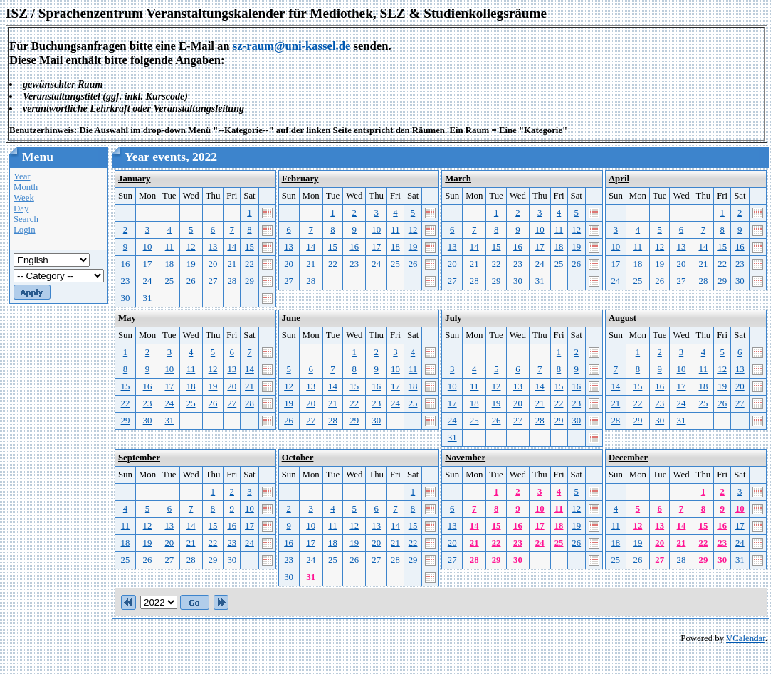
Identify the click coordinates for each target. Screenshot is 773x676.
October (298, 458)
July (453, 318)
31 (147, 298)
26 (191, 281)
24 (147, 281)
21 (231, 264)
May (127, 318)
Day (21, 208)
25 (169, 281)
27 (213, 281)
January (134, 179)
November (465, 458)
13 (213, 247)
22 (249, 264)
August (622, 318)
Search (26, 219)
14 (231, 247)
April (619, 179)
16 (125, 264)
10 (147, 247)
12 (191, 247)
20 (213, 264)
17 (147, 264)
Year (22, 176)
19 (191, 264)
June (291, 318)
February (300, 179)
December (628, 458)
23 (125, 281)
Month (26, 187)
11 (169, 247)
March (458, 179)
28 (231, 281)
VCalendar (745, 638)
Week (24, 198)
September (139, 458)
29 (249, 281)
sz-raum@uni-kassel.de (292, 46)
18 (169, 264)
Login (25, 230)
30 (125, 298)
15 (249, 247)
